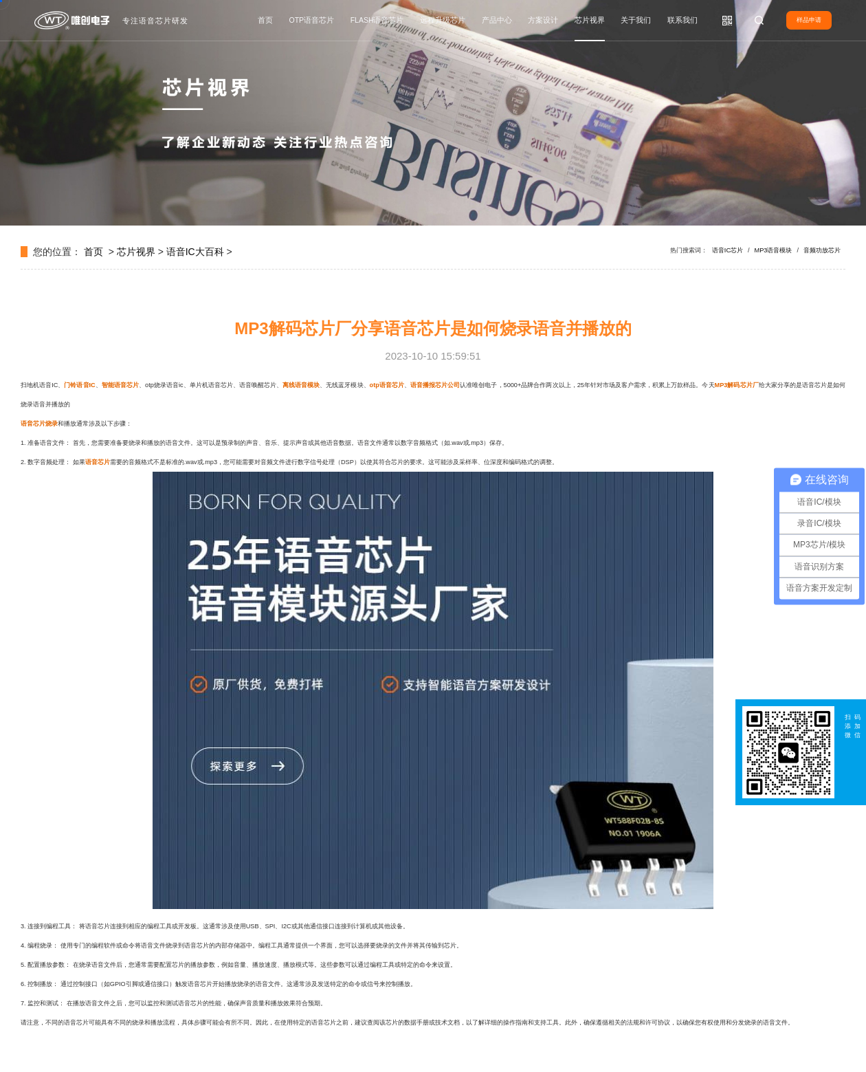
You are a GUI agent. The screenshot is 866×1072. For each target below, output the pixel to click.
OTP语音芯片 (312, 20)
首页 (265, 20)
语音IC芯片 (727, 250)
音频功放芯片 (822, 250)
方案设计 (543, 20)
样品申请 (809, 20)
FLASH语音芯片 (377, 20)
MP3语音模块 (773, 250)
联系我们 (682, 20)
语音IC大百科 (195, 251)
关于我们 (636, 20)
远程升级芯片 (442, 20)
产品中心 (497, 20)
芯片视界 (590, 20)
